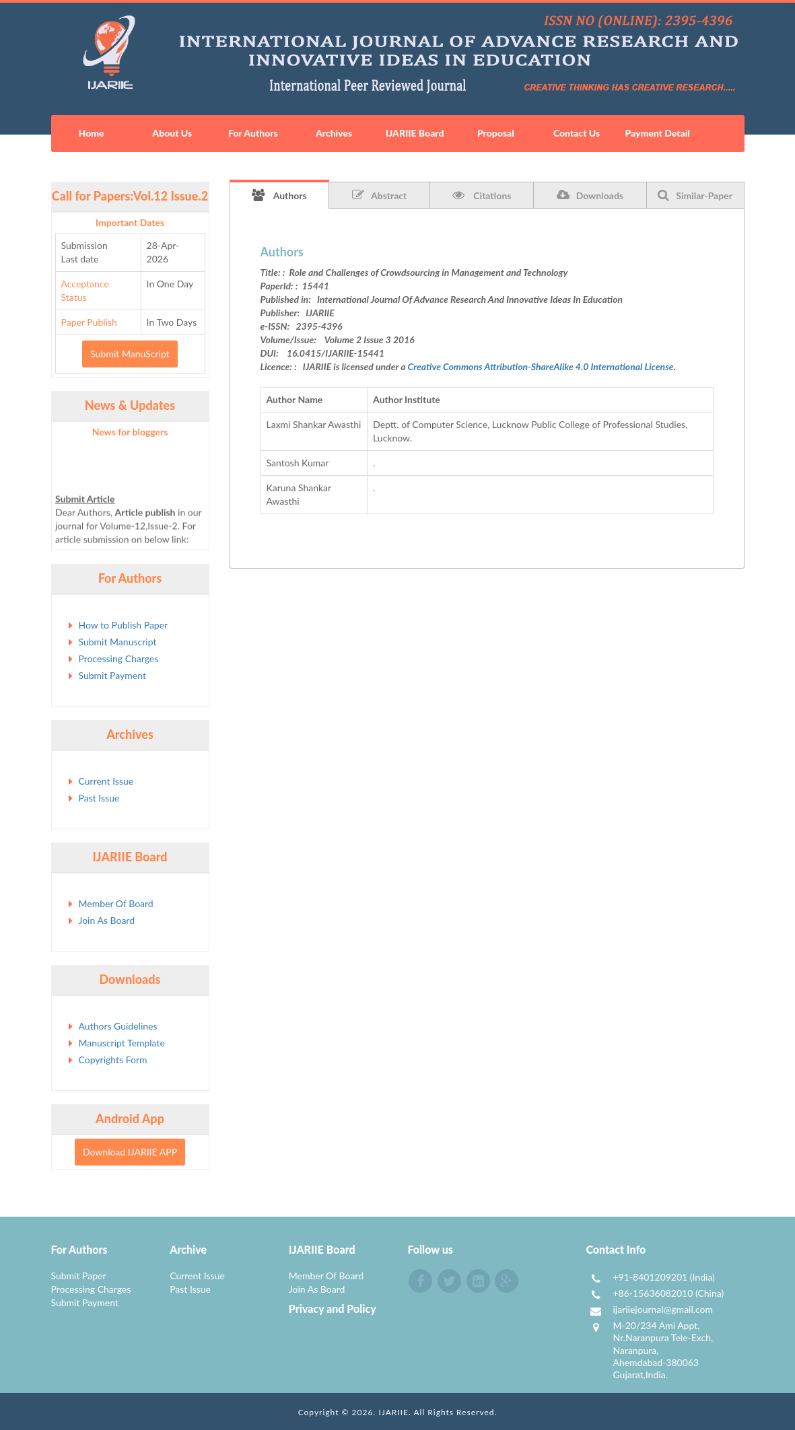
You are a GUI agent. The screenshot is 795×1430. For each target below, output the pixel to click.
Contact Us (576, 133)
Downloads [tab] (590, 195)
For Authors (253, 133)
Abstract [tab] (379, 195)
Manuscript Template (122, 1042)
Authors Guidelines (118, 1026)
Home (91, 133)
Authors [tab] (279, 195)
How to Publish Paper (123, 625)
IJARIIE (393, 1412)
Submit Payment (112, 675)
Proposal (495, 133)
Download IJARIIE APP (130, 1151)
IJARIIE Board (415, 133)
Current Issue (106, 781)
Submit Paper (78, 1275)
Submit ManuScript (129, 353)
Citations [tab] (482, 195)
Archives (334, 133)
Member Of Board (116, 903)
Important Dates (130, 222)
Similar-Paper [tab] (695, 195)
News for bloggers (130, 431)
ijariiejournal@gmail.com (663, 1309)
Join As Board (107, 920)
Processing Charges (119, 658)
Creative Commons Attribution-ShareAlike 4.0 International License (541, 366)
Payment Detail (657, 133)
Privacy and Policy (332, 1308)
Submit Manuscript (118, 641)
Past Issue (99, 797)
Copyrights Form (113, 1059)
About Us (172, 133)
